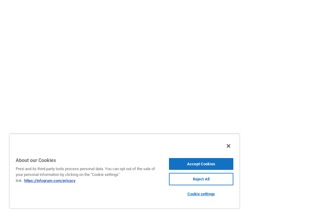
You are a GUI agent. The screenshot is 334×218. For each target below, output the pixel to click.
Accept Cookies (171, 164)
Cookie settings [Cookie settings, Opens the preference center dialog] (170, 194)
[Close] (192, 146)
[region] (106, 171)
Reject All (170, 179)
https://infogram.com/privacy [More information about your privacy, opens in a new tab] (66, 180)
